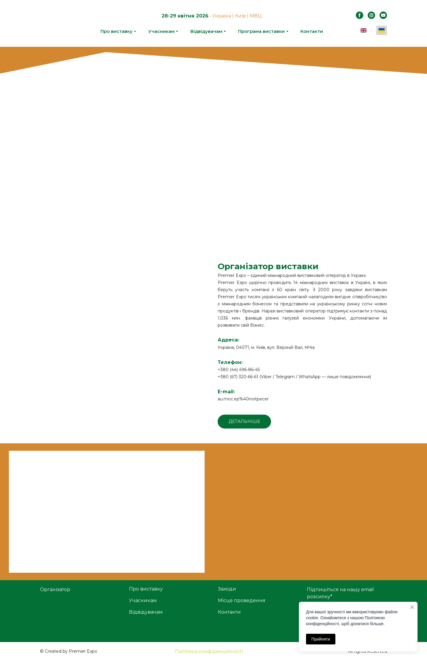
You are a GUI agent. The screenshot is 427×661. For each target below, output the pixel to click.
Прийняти (320, 639)
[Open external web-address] (124, 301)
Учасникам (161, 31)
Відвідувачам (206, 31)
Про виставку (117, 31)
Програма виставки (261, 31)
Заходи (227, 589)
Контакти (311, 31)
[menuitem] (364, 30)
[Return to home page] (56, 23)
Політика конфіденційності (209, 651)
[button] (359, 15)
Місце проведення (241, 600)
